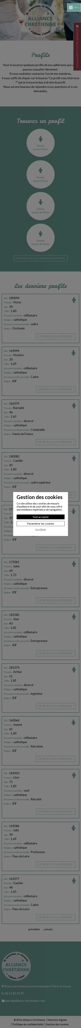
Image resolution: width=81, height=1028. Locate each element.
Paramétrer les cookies (40, 523)
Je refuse (40, 529)
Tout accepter (40, 516)
